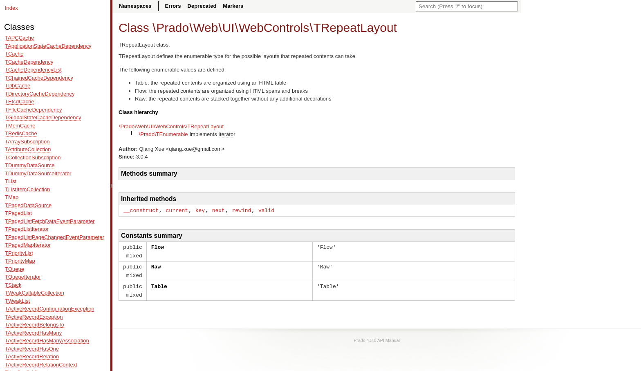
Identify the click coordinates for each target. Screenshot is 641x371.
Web (205, 27)
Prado (172, 27)
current (177, 210)
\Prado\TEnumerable (163, 134)
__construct (141, 210)
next (218, 210)
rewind (241, 210)
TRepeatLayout (355, 27)
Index (11, 8)
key (200, 210)
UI (228, 27)
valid (266, 210)
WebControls (274, 27)
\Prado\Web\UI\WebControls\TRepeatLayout (171, 126)
